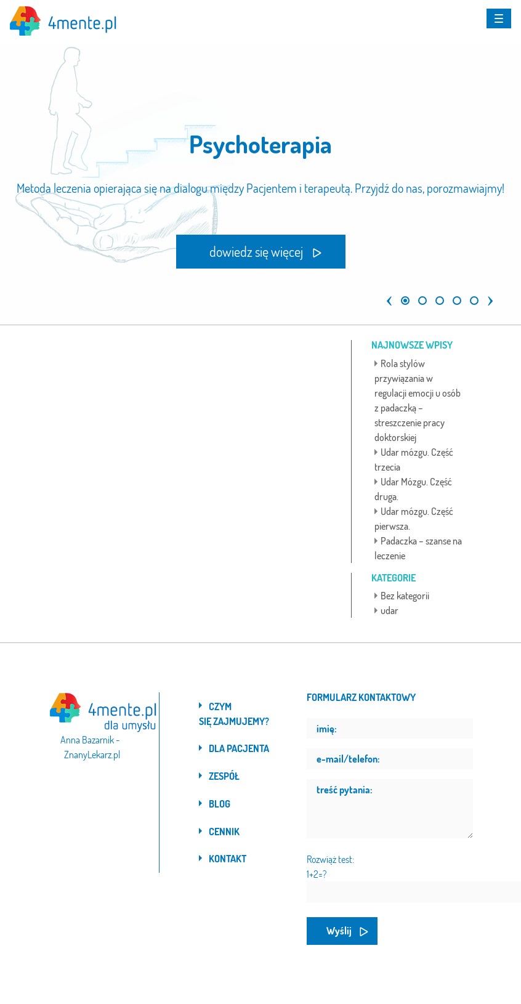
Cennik (224, 831)
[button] (386, 295)
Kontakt (227, 858)
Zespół (224, 776)
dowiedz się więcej (256, 251)
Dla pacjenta (239, 748)
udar (389, 610)
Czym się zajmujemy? (234, 713)
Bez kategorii (405, 595)
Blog (219, 804)
